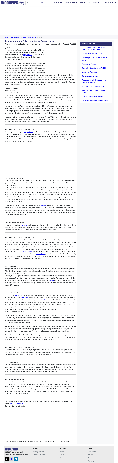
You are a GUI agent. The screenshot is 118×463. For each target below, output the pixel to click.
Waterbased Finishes (89, 64)
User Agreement (38, 452)
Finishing (23, 37)
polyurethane (27, 55)
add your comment (16, 404)
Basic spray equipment (90, 76)
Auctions (91, 461)
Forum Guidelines (38, 455)
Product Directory (71, 2)
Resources (58, 2)
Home (6, 37)
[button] (7, 459)
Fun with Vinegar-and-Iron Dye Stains (95, 100)
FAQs (62, 455)
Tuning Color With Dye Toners (92, 54)
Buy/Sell (95, 2)
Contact (63, 458)
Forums (82, 2)
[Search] (33, 3)
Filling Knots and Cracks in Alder (93, 86)
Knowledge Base (107, 2)
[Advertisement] (59, 20)
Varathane (24, 297)
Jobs (88, 2)
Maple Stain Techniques (90, 72)
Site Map (63, 452)
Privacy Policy (37, 458)
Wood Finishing (32, 37)
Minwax (73, 197)
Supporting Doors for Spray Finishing (94, 68)
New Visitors (92, 452)
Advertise (91, 458)
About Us (91, 455)
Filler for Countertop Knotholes (92, 96)
